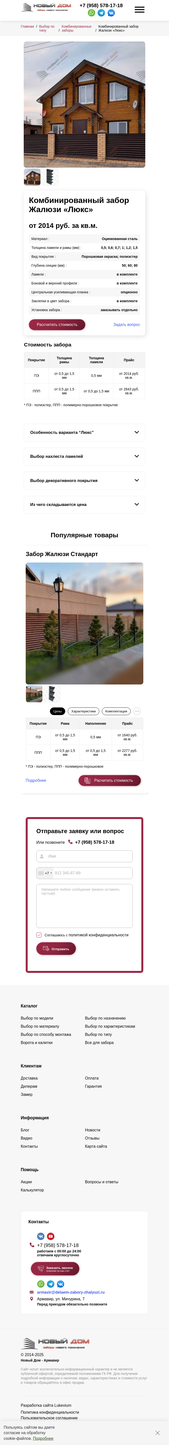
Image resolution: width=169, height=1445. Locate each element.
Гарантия (93, 1094)
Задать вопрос (126, 324)
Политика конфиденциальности (50, 1420)
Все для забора (99, 1050)
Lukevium (62, 1413)
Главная (27, 26)
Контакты (29, 1154)
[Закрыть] (158, 1433)
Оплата (92, 1086)
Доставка (29, 1086)
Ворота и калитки (37, 1050)
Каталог (29, 1013)
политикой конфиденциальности (98, 942)
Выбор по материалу (40, 1034)
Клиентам (31, 1073)
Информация (35, 1125)
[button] (27, 535)
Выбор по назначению (105, 1026)
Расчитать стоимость (113, 780)
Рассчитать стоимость (57, 324)
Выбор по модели (37, 1026)
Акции (26, 1189)
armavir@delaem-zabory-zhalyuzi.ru (71, 1300)
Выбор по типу (98, 1042)
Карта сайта (96, 1154)
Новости (92, 1137)
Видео (26, 1146)
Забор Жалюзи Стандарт (62, 554)
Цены (57, 711)
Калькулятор (32, 1197)
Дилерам (29, 1094)
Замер (26, 1102)
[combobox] (45, 873)
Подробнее (43, 1438)
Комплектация (116, 711)
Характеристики (83, 711)
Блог (25, 1137)
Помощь (30, 1177)
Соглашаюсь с (86, 942)
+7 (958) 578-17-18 (101, 5)
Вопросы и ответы (101, 1189)
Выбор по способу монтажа (46, 1042)
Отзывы (92, 1146)
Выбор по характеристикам (110, 1034)
